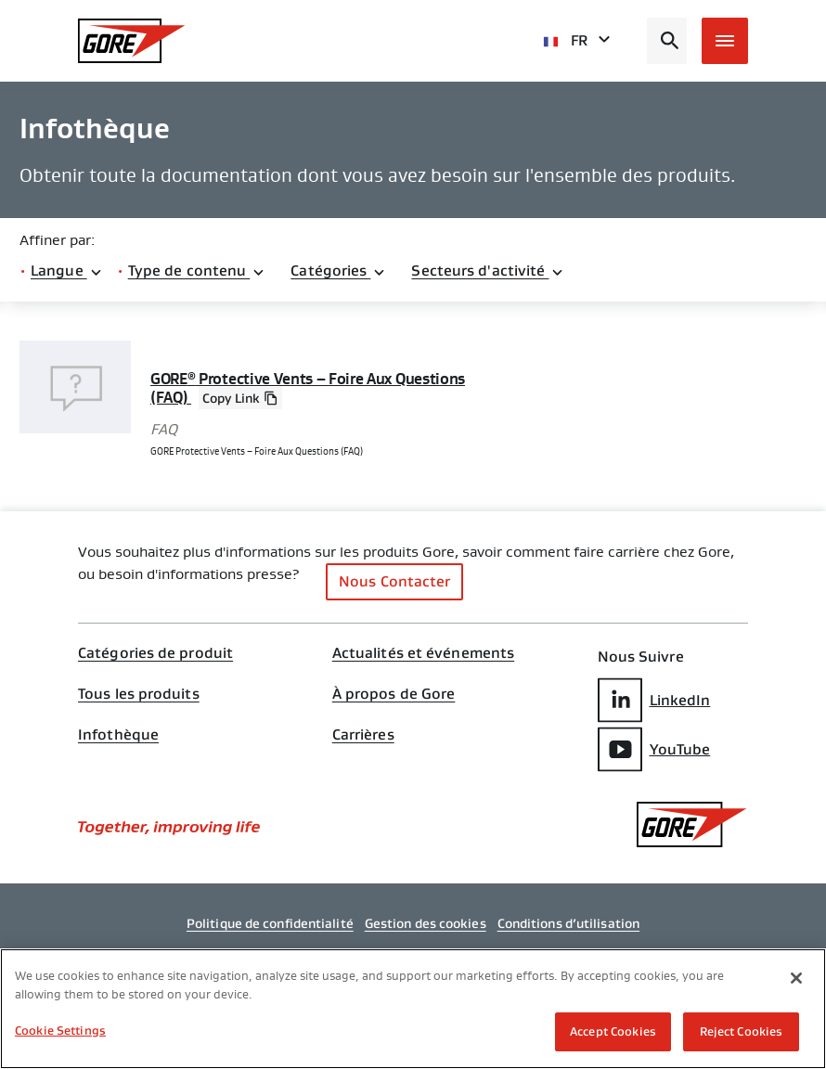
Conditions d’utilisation (568, 923)
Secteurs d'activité (487, 270)
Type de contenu (197, 270)
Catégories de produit (155, 653)
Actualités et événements (423, 653)
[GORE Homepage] (132, 41)
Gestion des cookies (425, 923)
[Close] (796, 978)
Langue (67, 270)
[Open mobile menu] (725, 41)
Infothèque (118, 735)
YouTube (654, 749)
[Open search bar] (667, 41)
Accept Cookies (613, 1031)
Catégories (338, 270)
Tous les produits (139, 694)
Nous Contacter (394, 581)
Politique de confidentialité (270, 923)
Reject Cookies (741, 1031)
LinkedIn (654, 700)
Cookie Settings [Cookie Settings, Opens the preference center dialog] (60, 1030)
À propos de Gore (394, 694)
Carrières (363, 735)
